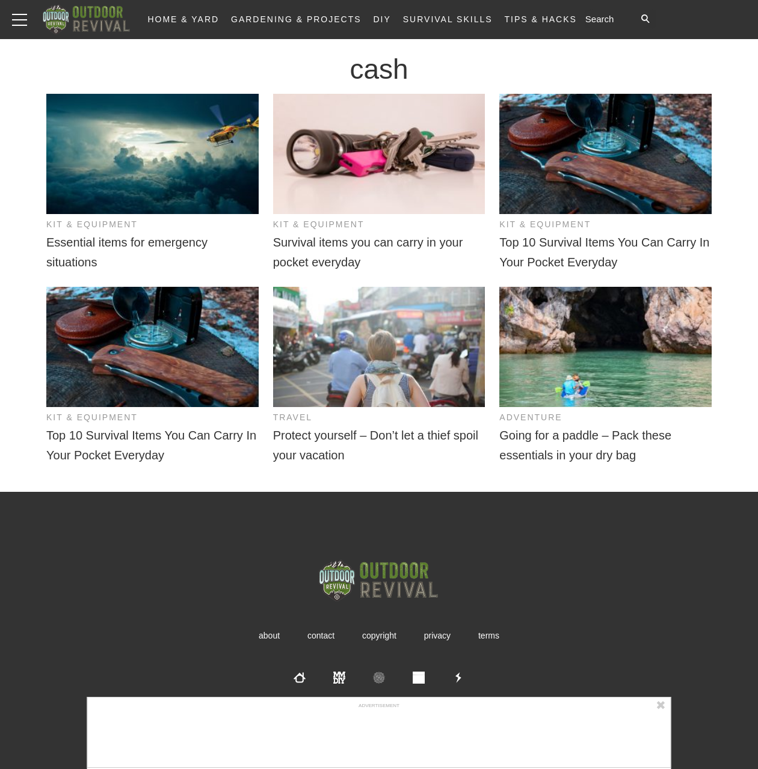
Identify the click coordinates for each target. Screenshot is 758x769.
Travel (292, 417)
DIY (382, 19)
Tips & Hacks (540, 19)
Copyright (379, 635)
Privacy (437, 635)
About (269, 635)
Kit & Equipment (92, 224)
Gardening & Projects (296, 19)
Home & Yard (183, 19)
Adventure (530, 417)
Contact (320, 635)
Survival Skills (448, 19)
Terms (488, 635)
